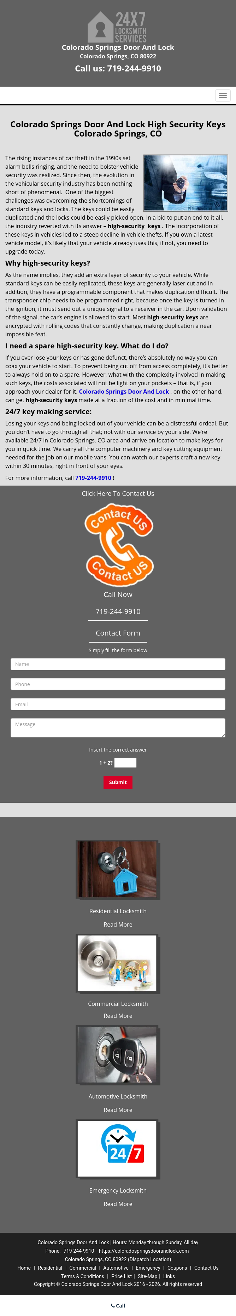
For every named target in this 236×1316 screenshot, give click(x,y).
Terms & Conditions (82, 1276)
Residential (50, 1268)
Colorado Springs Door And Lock (124, 391)
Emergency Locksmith (118, 1190)
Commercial (83, 1268)
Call (118, 1305)
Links (169, 1276)
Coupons (177, 1268)
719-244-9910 (134, 68)
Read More (118, 924)
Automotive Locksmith (118, 1096)
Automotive (116, 1268)
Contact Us (206, 1268)
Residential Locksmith (118, 911)
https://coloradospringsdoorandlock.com (144, 1251)
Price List (121, 1276)
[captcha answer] (125, 763)
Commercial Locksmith (118, 1004)
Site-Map (147, 1276)
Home (24, 1268)
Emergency (148, 1268)
